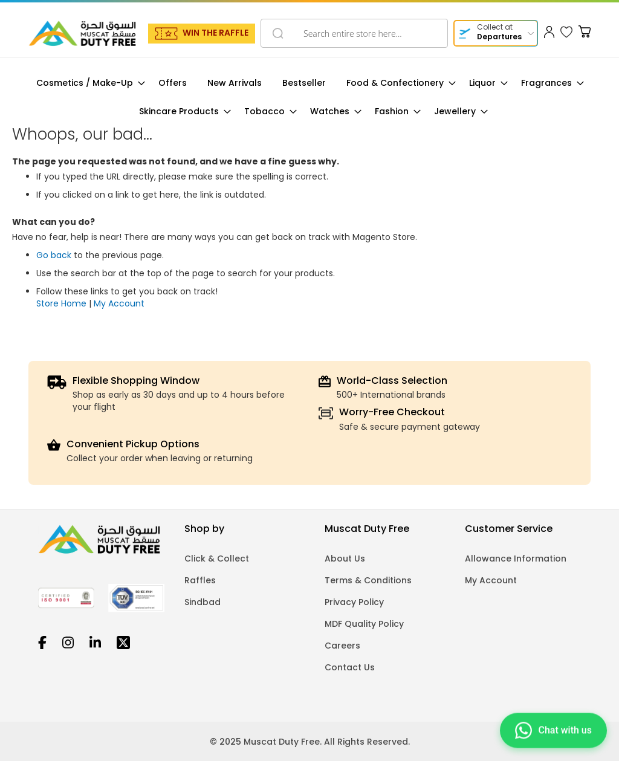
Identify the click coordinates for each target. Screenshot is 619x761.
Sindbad (202, 602)
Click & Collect (216, 558)
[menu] (309, 97)
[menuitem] (87, 83)
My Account (119, 303)
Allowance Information (515, 558)
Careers (342, 646)
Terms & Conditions (368, 580)
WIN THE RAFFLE (215, 33)
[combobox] (354, 33)
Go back (53, 255)
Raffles (200, 580)
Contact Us (350, 667)
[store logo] (82, 33)
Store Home (61, 303)
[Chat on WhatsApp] (553, 728)
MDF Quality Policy (364, 624)
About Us (345, 558)
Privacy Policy (354, 602)
